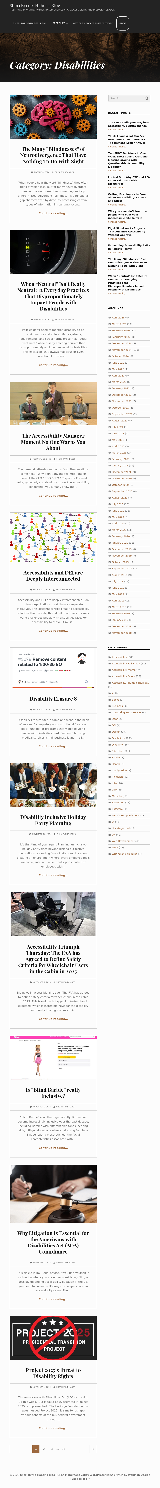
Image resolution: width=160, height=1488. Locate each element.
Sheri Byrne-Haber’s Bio (29, 23)
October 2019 (120, 562)
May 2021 (118, 440)
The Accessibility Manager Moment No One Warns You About (53, 441)
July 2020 (117, 504)
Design (116, 731)
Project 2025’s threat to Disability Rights (53, 1372)
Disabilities (118, 738)
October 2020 (120, 485)
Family (116, 757)
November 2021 (122, 401)
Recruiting (118, 802)
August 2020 (119, 497)
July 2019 (117, 581)
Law (114, 789)
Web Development (123, 841)
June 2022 (118, 362)
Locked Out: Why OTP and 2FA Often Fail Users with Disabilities (129, 180)
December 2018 (122, 626)
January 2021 (120, 465)
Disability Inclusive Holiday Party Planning (53, 819)
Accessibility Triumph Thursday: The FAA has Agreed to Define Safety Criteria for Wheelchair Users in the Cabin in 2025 (53, 959)
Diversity (117, 744)
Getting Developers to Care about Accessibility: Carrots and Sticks (127, 197)
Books (115, 699)
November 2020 (122, 478)
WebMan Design (139, 1475)
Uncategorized (121, 828)
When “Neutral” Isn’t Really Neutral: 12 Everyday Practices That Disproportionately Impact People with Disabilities (53, 296)
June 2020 (118, 510)
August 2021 (119, 420)
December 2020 (122, 472)
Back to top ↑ (80, 1478)
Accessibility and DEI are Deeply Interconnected (53, 575)
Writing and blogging (124, 854)
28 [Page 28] (63, 1449)
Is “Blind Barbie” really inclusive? (53, 1092)
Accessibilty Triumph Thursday (130, 682)
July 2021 (117, 427)
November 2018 (122, 633)
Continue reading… (53, 213)
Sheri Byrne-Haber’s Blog (35, 5)
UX (113, 834)
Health (116, 764)
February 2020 (121, 536)
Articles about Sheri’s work (93, 23)
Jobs (114, 783)
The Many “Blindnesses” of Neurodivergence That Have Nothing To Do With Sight (53, 154)
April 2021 (118, 446)
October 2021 (120, 407)
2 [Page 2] (44, 1449)
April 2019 (118, 600)
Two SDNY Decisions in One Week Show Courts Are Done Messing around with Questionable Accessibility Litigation (128, 160)
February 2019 (121, 613)
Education (118, 751)
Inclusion (117, 776)
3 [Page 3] (52, 1449)
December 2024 (122, 343)
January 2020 (120, 542)
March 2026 (119, 324)
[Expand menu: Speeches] (67, 23)
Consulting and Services (126, 712)
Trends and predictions (126, 815)
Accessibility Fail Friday (126, 663)
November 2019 (122, 555)
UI (113, 822)
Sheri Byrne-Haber (64, 172)
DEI (114, 725)
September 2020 (122, 491)
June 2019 (118, 587)
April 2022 (118, 375)
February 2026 (121, 330)
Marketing (118, 796)
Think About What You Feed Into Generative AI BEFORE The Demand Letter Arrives (127, 139)
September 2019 (122, 568)
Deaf (115, 719)
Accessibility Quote (123, 676)
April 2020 (118, 523)
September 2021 (122, 414)
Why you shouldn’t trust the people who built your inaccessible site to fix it (127, 214)
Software (117, 809)
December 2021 (122, 394)
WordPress (97, 1475)
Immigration (119, 770)
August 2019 (119, 575)
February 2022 (121, 388)
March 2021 (119, 452)
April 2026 (118, 317)
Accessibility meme (124, 669)
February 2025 (121, 337)
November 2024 (122, 350)
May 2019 (118, 594)
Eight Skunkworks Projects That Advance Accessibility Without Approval (126, 231)
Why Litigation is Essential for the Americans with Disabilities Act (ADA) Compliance (53, 1242)
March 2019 (119, 607)
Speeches (58, 23)
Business (117, 706)
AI (113, 693)
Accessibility (119, 657)
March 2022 (119, 382)
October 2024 (120, 356)
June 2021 (118, 433)
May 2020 (118, 517)
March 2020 (119, 530)
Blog (122, 23)
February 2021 (121, 459)
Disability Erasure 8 (53, 698)
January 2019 (120, 620)
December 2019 (122, 549)
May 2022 (118, 369)
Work (115, 847)
